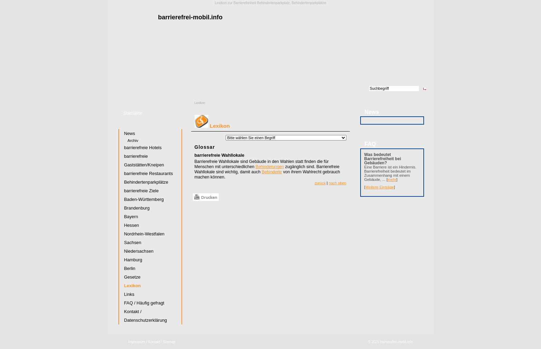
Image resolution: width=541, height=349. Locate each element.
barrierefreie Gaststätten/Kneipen (144, 160)
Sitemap (169, 342)
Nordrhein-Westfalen (144, 233)
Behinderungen (270, 166)
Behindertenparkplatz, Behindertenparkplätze (291, 3)
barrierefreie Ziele (141, 190)
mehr (391, 179)
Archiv (133, 140)
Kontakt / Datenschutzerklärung (145, 316)
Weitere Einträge (379, 187)
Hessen (131, 225)
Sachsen (132, 242)
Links (129, 294)
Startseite (133, 113)
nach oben (337, 183)
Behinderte (272, 171)
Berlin (130, 268)
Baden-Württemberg (144, 199)
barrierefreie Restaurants (148, 173)
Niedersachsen (139, 251)
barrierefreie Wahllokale (220, 155)
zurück (320, 183)
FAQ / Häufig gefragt (144, 303)
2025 (375, 342)
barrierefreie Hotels (143, 147)
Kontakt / (154, 342)
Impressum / (137, 342)
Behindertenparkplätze (146, 182)
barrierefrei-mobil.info (396, 342)
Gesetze (132, 277)
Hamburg (133, 259)
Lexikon (200, 103)
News (129, 133)
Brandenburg (137, 208)
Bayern (131, 216)
